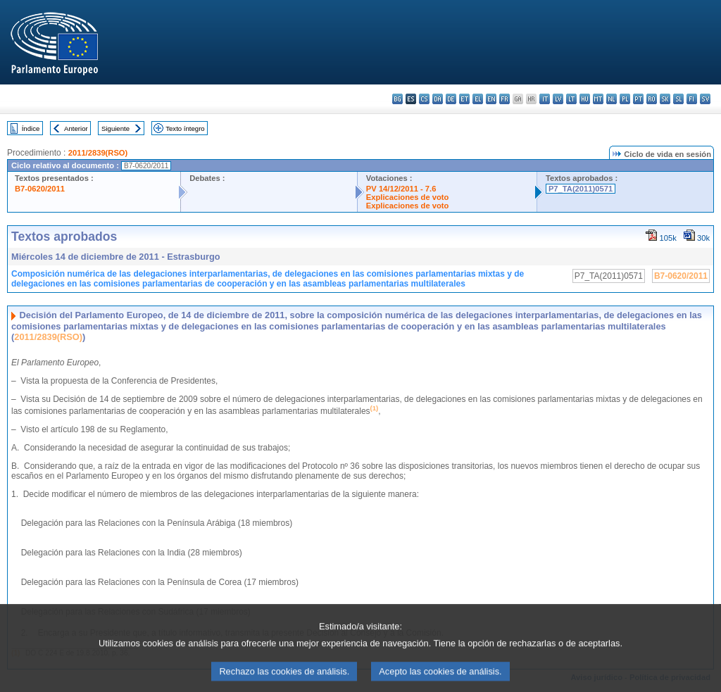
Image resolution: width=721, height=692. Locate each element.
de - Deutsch (451, 99)
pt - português (638, 99)
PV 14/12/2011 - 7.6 (401, 188)
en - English (491, 99)
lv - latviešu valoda (558, 99)
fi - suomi (691, 99)
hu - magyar (584, 99)
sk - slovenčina (665, 99)
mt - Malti (598, 99)
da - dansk (437, 99)
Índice (31, 128)
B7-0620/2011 (40, 188)
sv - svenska (705, 99)
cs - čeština (424, 99)
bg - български (397, 99)
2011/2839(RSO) (98, 153)
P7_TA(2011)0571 (580, 188)
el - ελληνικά (477, 99)
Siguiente (115, 128)
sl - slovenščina (678, 99)
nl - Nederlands (611, 99)
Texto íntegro (184, 128)
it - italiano (544, 99)
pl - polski (625, 99)
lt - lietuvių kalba (571, 99)
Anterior (76, 128)
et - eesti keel (464, 99)
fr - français (504, 99)
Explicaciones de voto (407, 197)
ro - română (651, 99)
